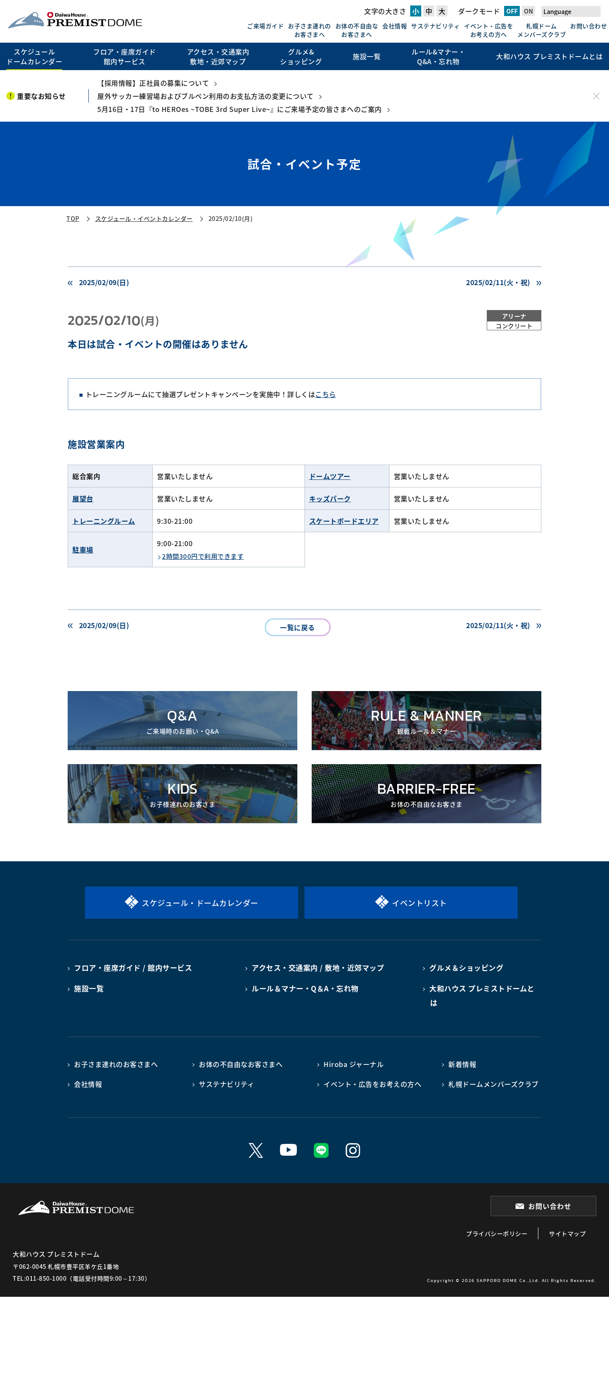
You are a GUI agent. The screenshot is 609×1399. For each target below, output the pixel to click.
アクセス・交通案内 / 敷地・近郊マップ (318, 967)
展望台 (82, 498)
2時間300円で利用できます (203, 556)
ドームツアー (330, 476)
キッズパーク (330, 498)
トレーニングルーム (103, 521)
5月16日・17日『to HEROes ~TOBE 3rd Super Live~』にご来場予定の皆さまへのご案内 (239, 109)
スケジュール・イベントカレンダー (144, 218)
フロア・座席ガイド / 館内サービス (133, 967)
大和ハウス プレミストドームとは (482, 995)
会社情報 (394, 26)
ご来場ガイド (265, 26)
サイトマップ (567, 1233)
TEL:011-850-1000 (39, 1278)
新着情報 (462, 1064)
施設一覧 (89, 988)
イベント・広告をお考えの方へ (488, 30)
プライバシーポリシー (496, 1233)
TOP (73, 218)
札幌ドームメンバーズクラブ (541, 30)
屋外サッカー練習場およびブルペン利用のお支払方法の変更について (205, 96)
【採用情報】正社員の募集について (153, 83)
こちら (325, 394)
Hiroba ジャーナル (354, 1064)
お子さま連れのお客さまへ (309, 30)
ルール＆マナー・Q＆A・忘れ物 (305, 988)
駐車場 (82, 549)
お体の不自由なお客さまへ (357, 30)
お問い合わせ (588, 26)
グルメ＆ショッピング (466, 967)
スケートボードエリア (344, 521)
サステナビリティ (435, 26)
